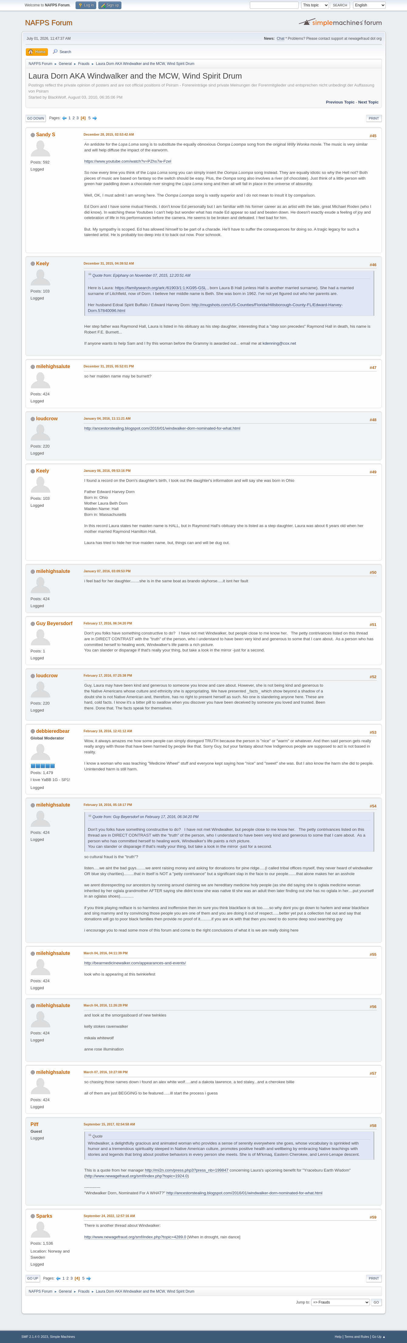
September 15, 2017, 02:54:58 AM (109, 1124)
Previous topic (340, 102)
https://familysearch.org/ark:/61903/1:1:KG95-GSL (160, 288)
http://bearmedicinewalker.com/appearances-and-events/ (135, 963)
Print (374, 118)
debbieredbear (53, 731)
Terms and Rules (356, 1336)
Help (338, 1336)
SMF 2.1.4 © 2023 (35, 1336)
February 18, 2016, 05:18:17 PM (108, 805)
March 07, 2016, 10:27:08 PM (106, 1072)
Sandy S (45, 134)
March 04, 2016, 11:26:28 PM (106, 1005)
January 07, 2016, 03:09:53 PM (107, 571)
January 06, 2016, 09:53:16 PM (107, 470)
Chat (280, 38)
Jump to (302, 1302)
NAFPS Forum (49, 23)
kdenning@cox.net (279, 343)
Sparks (44, 1216)
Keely (42, 263)
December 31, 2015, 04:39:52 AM (109, 263)
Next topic (368, 102)
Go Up (32, 1278)
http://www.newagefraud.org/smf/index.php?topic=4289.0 (135, 1237)
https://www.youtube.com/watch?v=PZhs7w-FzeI (127, 161)
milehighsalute (53, 366)
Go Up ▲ (379, 1336)
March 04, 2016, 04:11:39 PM (106, 953)
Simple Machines (62, 1336)
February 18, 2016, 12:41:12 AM (108, 731)
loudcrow (47, 418)
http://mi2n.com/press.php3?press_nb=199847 (187, 1170)
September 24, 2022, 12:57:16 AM (109, 1216)
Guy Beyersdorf (54, 623)
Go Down (35, 118)
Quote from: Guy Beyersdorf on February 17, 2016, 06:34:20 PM (146, 817)
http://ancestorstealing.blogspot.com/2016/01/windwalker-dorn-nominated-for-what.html (162, 428)
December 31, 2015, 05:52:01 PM (109, 366)
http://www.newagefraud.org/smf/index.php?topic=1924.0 (137, 1176)
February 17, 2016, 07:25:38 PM (108, 675)
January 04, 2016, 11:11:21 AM (107, 418)
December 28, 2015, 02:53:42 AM (109, 134)
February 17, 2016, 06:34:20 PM (108, 623)
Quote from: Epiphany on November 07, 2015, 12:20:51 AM (142, 275)
